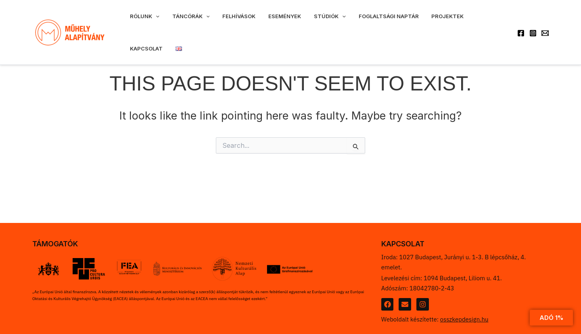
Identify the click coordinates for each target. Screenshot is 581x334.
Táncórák (181, 21)
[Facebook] (521, 21)
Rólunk (141, 21)
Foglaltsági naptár (352, 21)
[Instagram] (533, 21)
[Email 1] (545, 21)
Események (261, 21)
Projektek (405, 21)
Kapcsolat (443, 21)
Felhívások (222, 21)
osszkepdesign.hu (464, 319)
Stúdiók (300, 21)
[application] (152, 21)
